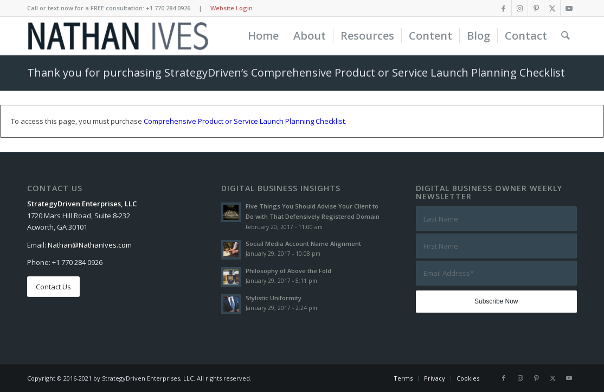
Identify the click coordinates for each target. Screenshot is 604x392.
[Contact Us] (53, 287)
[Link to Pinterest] (536, 8)
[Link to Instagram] (520, 8)
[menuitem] (263, 36)
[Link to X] (552, 8)
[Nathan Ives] (118, 36)
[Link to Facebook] (503, 8)
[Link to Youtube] (569, 8)
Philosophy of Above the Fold (288, 271)
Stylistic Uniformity (273, 298)
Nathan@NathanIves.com (90, 245)
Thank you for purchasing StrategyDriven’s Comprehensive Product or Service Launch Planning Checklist (296, 72)
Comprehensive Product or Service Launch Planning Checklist (244, 121)
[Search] (565, 36)
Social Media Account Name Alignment (303, 243)
